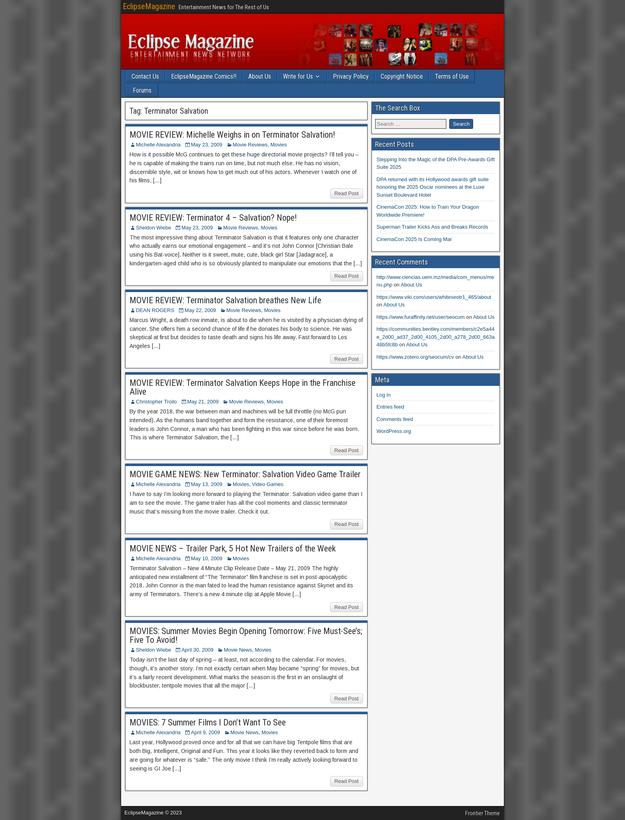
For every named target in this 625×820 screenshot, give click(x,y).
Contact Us (145, 76)
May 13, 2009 (206, 484)
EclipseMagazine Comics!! (203, 76)
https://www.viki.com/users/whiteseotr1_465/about (434, 297)
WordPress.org (394, 431)
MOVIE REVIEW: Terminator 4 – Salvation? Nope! (213, 218)
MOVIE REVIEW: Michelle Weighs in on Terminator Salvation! (232, 135)
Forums (142, 90)
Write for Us (298, 76)
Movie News (238, 650)
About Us (259, 76)
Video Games (267, 484)
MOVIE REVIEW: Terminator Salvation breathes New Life (225, 300)
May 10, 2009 (206, 558)
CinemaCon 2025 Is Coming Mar (414, 239)
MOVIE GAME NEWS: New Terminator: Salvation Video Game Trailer (245, 474)
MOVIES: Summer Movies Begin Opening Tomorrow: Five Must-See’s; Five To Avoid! (246, 635)
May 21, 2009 (203, 402)
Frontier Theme (482, 813)
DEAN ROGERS (155, 310)
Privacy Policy (351, 76)
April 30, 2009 (197, 650)
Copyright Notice (402, 76)
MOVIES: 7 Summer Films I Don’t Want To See (208, 722)
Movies (278, 145)
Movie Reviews (250, 145)
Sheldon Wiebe (153, 228)
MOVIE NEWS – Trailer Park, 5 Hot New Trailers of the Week (233, 548)
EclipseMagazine (149, 6)
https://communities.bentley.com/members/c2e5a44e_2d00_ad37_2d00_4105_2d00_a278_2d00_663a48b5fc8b (436, 337)
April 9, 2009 (205, 732)
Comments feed (395, 419)
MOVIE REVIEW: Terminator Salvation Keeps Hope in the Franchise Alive (243, 387)
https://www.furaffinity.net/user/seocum (421, 317)
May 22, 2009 (200, 310)
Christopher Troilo (156, 402)
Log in (384, 395)
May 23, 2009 (206, 145)
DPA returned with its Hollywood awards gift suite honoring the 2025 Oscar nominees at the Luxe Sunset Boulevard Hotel (433, 187)
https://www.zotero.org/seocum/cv (415, 357)
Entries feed (390, 407)
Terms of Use (452, 76)
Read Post (346, 193)
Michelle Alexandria (158, 145)
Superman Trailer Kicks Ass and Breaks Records (432, 227)
